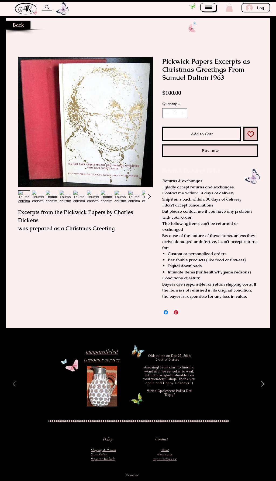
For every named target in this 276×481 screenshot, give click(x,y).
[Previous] (14, 384)
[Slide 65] (169, 421)
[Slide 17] (79, 421)
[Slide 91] (218, 421)
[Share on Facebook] (166, 312)
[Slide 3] (52, 421)
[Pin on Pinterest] (176, 312)
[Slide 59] (158, 421)
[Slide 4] (54, 421)
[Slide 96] (228, 421)
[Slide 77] (192, 421)
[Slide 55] (150, 421)
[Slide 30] (103, 421)
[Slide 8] (62, 421)
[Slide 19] (83, 421)
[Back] (18, 25)
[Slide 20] (84, 421)
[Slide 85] (207, 421)
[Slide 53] (147, 421)
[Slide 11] (67, 421)
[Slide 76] (190, 421)
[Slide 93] (222, 421)
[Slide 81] (200, 421)
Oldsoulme (156, 356)
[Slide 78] (194, 421)
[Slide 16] (77, 421)
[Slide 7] (60, 421)
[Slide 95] (226, 421)
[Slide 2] (50, 421)
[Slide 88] (213, 421)
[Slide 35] (113, 421)
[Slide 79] (196, 421)
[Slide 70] (179, 421)
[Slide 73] (184, 421)
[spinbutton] (175, 113)
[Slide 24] (92, 421)
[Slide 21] (86, 421)
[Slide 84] (205, 421)
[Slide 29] (101, 421)
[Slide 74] (186, 421)
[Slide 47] (135, 421)
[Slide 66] (171, 421)
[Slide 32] (107, 421)
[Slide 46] (133, 421)
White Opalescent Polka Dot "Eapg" (169, 393)
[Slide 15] (75, 421)
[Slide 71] (181, 421)
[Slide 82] (201, 421)
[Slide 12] (69, 421)
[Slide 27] (98, 421)
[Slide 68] (175, 421)
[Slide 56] (152, 421)
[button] (208, 7)
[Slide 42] (126, 421)
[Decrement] (166, 113)
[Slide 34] (111, 421)
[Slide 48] (137, 421)
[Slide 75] (188, 421)
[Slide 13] (71, 421)
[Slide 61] (162, 421)
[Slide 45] (132, 421)
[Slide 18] (81, 421)
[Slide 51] (143, 421)
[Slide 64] (167, 421)
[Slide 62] (164, 421)
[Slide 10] (66, 421)
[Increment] (183, 113)
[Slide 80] (198, 421)
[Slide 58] (156, 421)
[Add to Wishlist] (250, 134)
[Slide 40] (122, 421)
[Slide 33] (109, 421)
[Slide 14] (73, 421)
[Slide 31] (105, 421)
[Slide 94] (224, 421)
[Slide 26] (96, 421)
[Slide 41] (124, 421)
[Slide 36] (115, 421)
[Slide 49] (139, 421)
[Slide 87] (211, 421)
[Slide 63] (166, 421)
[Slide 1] (49, 421)
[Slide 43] (128, 421)
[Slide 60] (160, 421)
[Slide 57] (154, 421)
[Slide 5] (56, 421)
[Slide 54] (149, 421)
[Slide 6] (58, 421)
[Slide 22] (88, 421)
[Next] (262, 384)
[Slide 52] (145, 421)
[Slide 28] (100, 421)
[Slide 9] (64, 421)
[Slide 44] (130, 421)
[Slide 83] (203, 421)
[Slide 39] (120, 421)
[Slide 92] (220, 421)
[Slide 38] (118, 421)
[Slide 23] (90, 421)
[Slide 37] (117, 421)
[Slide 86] (209, 421)
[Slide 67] (173, 421)
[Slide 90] (217, 421)
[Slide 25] (94, 421)
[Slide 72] (183, 421)
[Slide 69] (177, 421)
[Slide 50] (141, 421)
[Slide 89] (215, 421)
